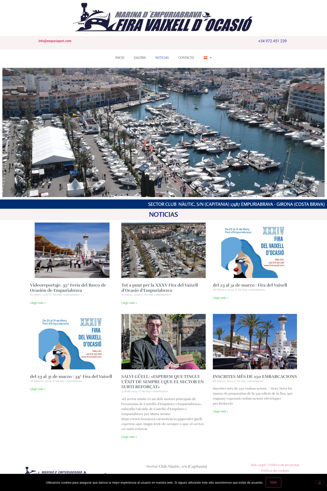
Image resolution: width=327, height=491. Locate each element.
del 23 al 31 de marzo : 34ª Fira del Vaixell (71, 376)
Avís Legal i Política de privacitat (275, 465)
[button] (7, 132)
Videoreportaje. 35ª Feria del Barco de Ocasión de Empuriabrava (68, 288)
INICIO (119, 58)
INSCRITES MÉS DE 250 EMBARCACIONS (255, 376)
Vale (273, 482)
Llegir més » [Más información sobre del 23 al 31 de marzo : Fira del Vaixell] (220, 298)
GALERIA (140, 58)
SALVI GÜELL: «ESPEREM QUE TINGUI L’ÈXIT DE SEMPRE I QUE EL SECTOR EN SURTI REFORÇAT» (162, 381)
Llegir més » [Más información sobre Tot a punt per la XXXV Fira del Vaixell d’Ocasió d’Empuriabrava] (129, 303)
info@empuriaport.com (54, 41)
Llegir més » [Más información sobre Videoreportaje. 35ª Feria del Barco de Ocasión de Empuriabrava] (38, 303)
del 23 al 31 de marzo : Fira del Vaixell (250, 285)
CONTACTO (186, 58)
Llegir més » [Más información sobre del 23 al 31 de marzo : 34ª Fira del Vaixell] (38, 389)
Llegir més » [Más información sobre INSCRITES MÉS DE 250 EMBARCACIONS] (220, 411)
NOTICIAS (162, 58)
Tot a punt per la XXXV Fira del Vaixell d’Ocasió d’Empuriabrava (159, 288)
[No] (319, 482)
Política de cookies (275, 470)
